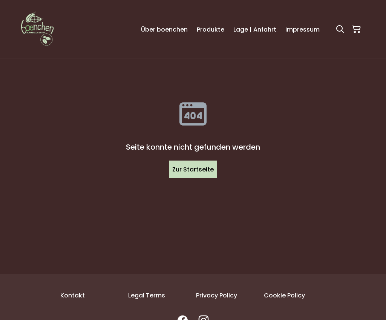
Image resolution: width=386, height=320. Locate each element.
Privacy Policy (216, 295)
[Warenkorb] (356, 29)
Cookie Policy (284, 295)
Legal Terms (146, 295)
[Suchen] (340, 29)
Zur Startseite (193, 169)
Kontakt (72, 295)
